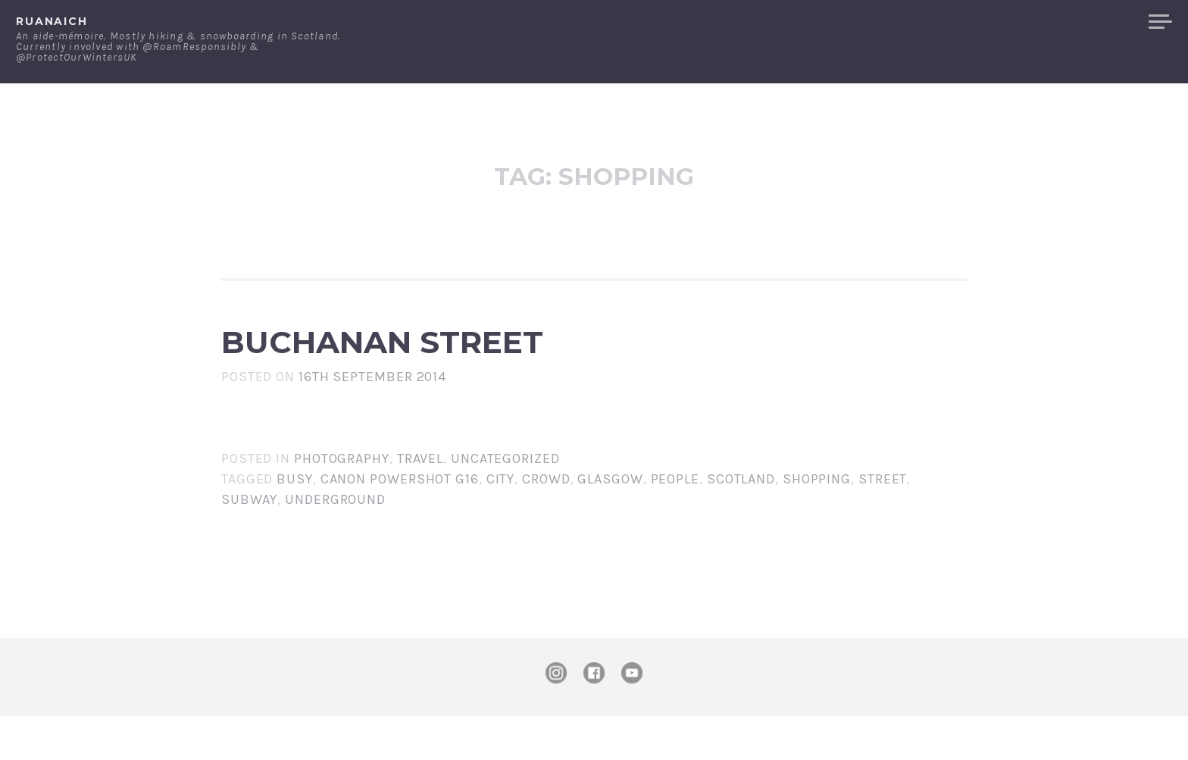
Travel (420, 502)
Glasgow (609, 522)
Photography (341, 502)
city (500, 522)
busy (295, 522)
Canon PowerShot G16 (399, 522)
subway (249, 543)
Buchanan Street (529, 363)
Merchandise (1080, 22)
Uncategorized (505, 502)
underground (335, 543)
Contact (980, 22)
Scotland (741, 522)
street (882, 522)
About (907, 22)
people (675, 522)
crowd (546, 522)
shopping (817, 522)
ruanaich (52, 21)
